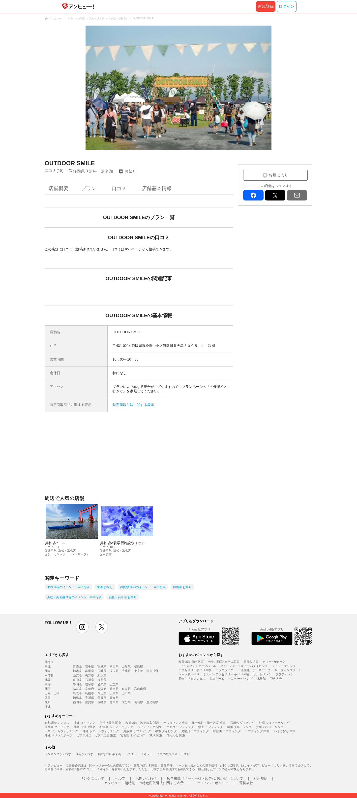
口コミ (119, 188)
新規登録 (266, 6)
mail (297, 195)
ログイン (287, 6)
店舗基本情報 (157, 188)
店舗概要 (58, 188)
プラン (88, 188)
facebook (253, 195)
